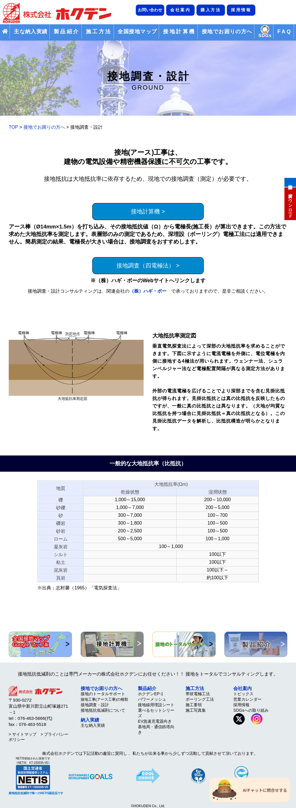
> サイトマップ (22, 734)
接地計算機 (290, 181)
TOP (13, 127)
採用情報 (241, 10)
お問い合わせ (150, 10)
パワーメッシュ (152, 699)
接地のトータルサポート (103, 693)
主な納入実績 (31, 31)
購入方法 (211, 10)
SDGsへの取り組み (250, 710)
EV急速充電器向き (155, 721)
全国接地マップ (137, 31)
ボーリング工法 (200, 699)
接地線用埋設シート (156, 704)
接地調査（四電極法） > (147, 265)
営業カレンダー (247, 699)
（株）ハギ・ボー (148, 291)
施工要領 (194, 704)
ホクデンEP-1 (150, 693)
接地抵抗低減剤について (103, 710)
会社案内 (180, 10)
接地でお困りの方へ (227, 31)
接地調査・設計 (95, 704)
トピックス (243, 693)
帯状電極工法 (198, 693)
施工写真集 (196, 710)
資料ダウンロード (290, 203)
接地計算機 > (148, 211)
